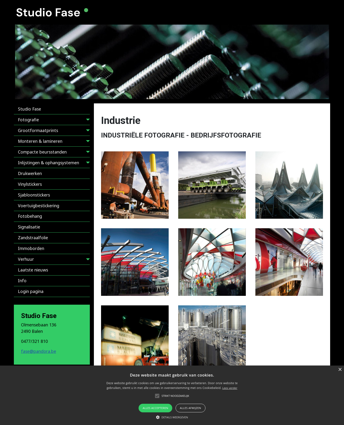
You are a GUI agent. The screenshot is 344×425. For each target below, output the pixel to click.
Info (22, 280)
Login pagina (30, 291)
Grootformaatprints (38, 130)
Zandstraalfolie (33, 237)
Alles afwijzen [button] (190, 408)
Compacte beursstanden (42, 152)
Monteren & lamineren (40, 141)
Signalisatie (29, 227)
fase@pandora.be (38, 351)
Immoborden (31, 248)
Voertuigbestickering (38, 205)
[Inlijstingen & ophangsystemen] (87, 163)
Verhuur (26, 259)
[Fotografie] (87, 120)
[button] (135, 185)
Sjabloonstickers (34, 195)
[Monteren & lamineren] (87, 142)
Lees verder (229, 388)
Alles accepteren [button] (155, 408)
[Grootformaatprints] (87, 131)
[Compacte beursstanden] (87, 152)
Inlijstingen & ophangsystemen (48, 162)
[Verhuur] (87, 260)
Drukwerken (30, 173)
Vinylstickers (30, 184)
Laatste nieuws (33, 270)
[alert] (172, 395)
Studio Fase (29, 109)
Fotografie (28, 119)
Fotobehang (30, 216)
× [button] (340, 370)
